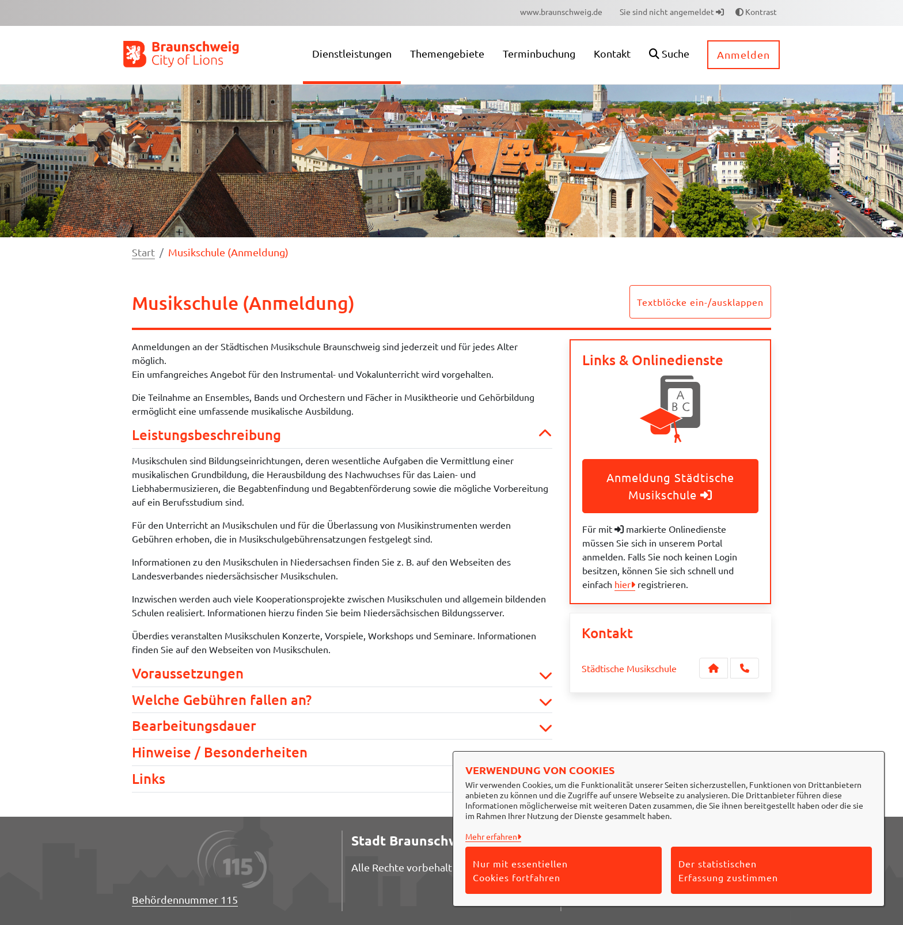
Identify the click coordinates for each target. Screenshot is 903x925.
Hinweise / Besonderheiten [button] (342, 752)
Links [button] (342, 779)
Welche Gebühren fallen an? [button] (342, 700)
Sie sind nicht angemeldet (672, 11)
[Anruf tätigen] (744, 668)
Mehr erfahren (491, 836)
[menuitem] (561, 12)
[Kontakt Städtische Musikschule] (713, 668)
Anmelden (743, 54)
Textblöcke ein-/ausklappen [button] (700, 302)
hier (622, 584)
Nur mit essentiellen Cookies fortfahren (520, 870)
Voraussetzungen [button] (342, 673)
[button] (669, 55)
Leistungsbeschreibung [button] (342, 435)
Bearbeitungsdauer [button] (342, 726)
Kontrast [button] (756, 11)
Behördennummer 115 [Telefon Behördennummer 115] (185, 899)
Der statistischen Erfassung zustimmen (728, 870)
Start (143, 252)
